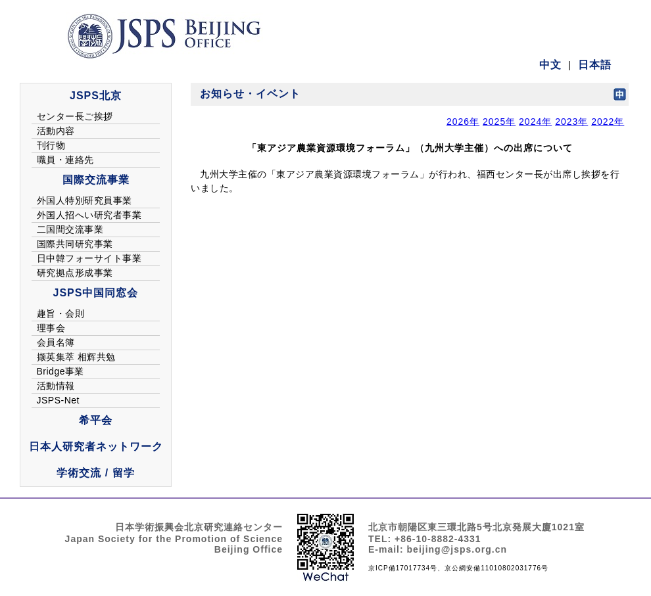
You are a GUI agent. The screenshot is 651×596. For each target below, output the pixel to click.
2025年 (499, 121)
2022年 (607, 121)
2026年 (462, 121)
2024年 (535, 121)
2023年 (571, 121)
